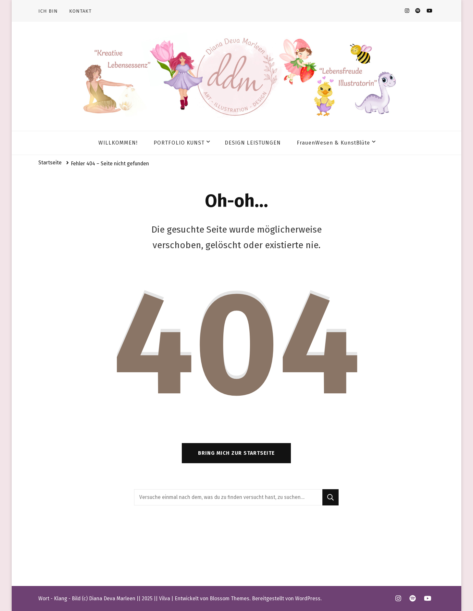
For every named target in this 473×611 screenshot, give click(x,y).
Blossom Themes (229, 598)
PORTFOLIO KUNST (179, 143)
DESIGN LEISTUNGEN (253, 143)
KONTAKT (80, 11)
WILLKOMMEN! (118, 143)
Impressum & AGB (61, 555)
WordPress (307, 598)
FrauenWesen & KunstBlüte (333, 143)
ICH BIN (48, 11)
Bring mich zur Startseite (236, 453)
